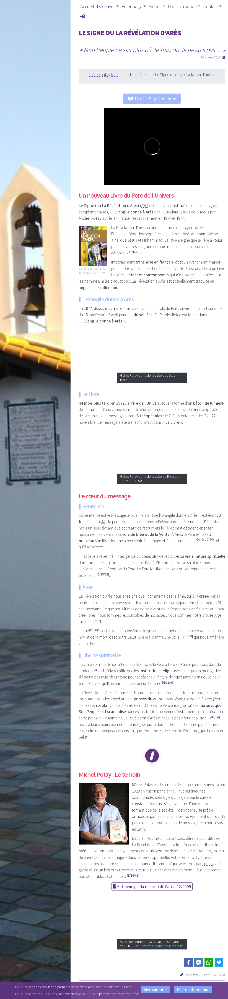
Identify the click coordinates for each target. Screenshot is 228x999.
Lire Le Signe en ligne (152, 99)
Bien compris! (155, 989)
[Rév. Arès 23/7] (212, 57)
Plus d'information (193, 989)
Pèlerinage (132, 6)
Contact (210, 6)
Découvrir (106, 6)
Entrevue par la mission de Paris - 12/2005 (152, 886)
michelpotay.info (103, 74)
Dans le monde (182, 6)
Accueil (87, 6)
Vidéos (155, 6)
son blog (209, 863)
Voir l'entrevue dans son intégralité (159, 946)
